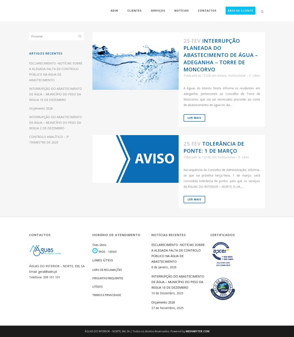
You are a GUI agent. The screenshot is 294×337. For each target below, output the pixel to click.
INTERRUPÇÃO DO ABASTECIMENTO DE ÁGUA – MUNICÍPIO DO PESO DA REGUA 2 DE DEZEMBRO (55, 122)
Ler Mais (194, 118)
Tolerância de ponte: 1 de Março (214, 147)
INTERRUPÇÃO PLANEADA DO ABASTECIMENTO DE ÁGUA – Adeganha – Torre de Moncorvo (221, 55)
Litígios (97, 286)
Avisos (221, 75)
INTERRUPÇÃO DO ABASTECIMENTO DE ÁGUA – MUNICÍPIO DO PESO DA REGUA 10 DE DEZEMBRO (55, 94)
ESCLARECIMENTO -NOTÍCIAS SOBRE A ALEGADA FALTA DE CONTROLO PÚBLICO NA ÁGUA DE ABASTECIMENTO (178, 253)
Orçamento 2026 (41, 108)
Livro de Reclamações (107, 270)
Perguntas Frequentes (107, 278)
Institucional (236, 75)
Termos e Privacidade (106, 295)
